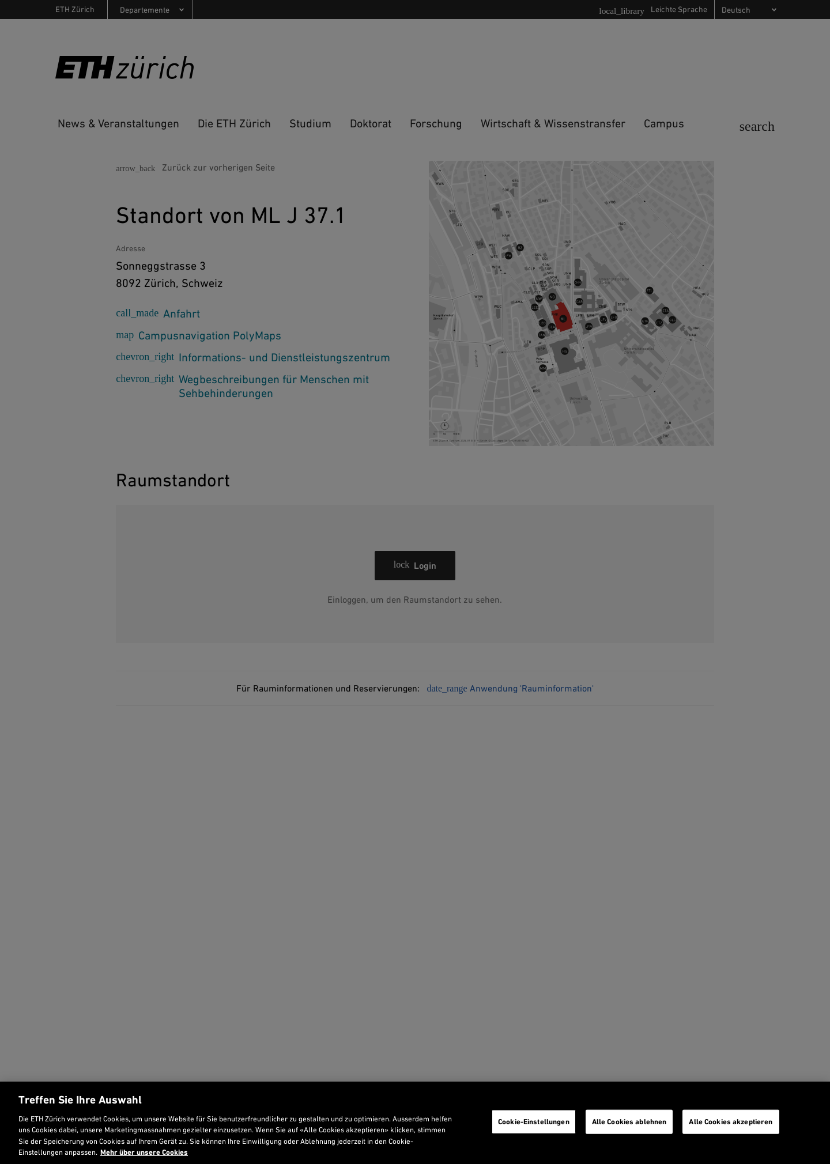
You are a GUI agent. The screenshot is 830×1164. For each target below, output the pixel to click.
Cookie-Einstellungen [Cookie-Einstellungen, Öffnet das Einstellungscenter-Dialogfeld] (533, 1121)
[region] (415, 1123)
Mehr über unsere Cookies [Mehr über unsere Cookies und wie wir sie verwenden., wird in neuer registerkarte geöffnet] (144, 1152)
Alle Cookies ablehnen (629, 1121)
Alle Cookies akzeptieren (730, 1121)
